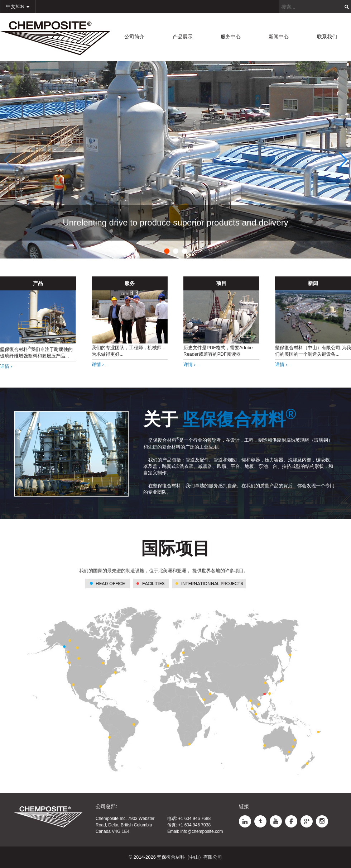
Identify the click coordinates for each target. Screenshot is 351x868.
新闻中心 (279, 36)
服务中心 (231, 36)
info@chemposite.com (202, 831)
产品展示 (183, 36)
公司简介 (134, 36)
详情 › (6, 366)
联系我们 (327, 36)
